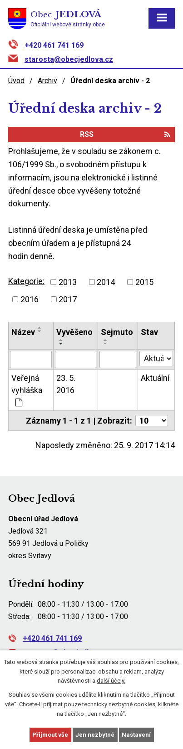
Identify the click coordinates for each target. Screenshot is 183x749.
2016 (29, 299)
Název (23, 332)
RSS (125, 134)
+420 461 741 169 (54, 44)
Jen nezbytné (94, 734)
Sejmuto (117, 332)
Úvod (16, 80)
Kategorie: (26, 281)
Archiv (47, 80)
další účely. (111, 680)
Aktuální (155, 378)
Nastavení (136, 734)
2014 (106, 282)
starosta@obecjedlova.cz (69, 59)
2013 (68, 282)
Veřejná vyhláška (26, 390)
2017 (68, 299)
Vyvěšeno (74, 332)
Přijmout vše (50, 734)
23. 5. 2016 (65, 384)
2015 (144, 282)
